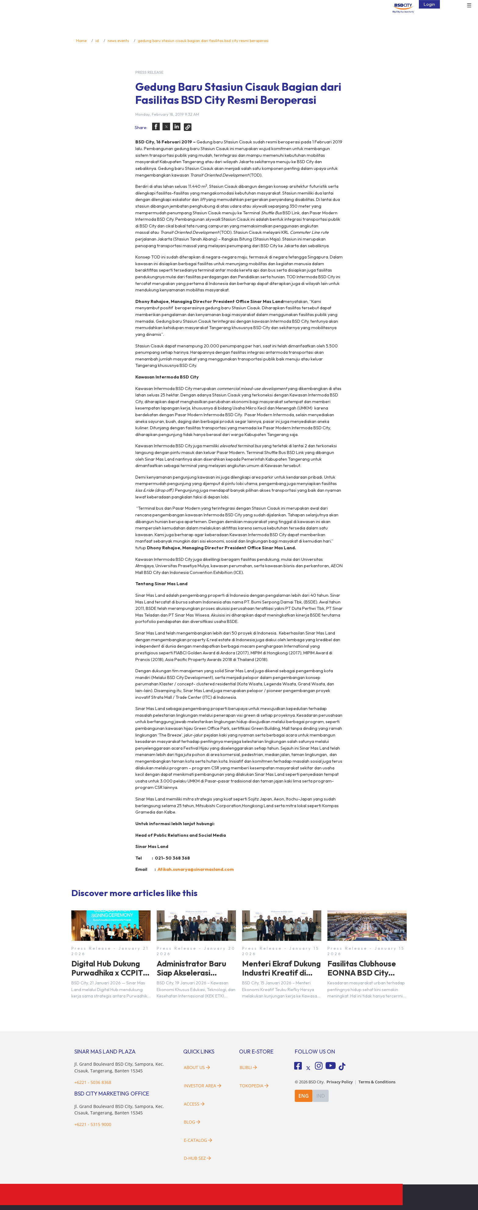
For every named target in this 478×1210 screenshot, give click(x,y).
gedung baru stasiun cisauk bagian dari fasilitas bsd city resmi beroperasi (203, 40)
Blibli (248, 1067)
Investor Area (202, 1086)
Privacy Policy (339, 1082)
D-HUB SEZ (197, 1158)
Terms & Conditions (376, 1082)
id (97, 40)
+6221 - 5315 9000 (92, 1124)
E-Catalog (198, 1140)
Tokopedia (254, 1086)
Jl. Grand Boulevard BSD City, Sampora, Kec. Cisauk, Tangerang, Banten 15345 (119, 1109)
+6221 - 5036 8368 (92, 1082)
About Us (197, 1067)
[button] (156, 126)
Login (429, 4)
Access (194, 1104)
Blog (192, 1122)
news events (118, 40)
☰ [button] (469, 5)
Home (81, 40)
